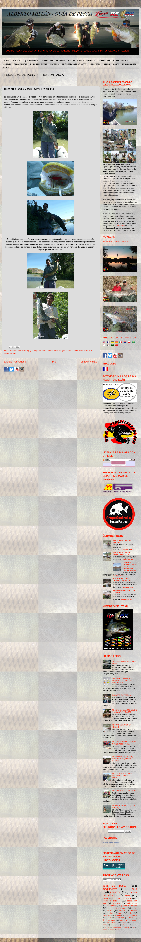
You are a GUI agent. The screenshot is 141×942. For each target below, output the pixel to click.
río (133, 927)
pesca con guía (59, 351)
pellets (130, 913)
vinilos (124, 922)
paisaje (134, 925)
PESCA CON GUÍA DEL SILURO (124, 791)
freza (132, 922)
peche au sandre (129, 906)
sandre (122, 910)
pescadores (117, 927)
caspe (105, 898)
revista (112, 929)
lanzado (118, 915)
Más (131, 549)
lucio (131, 918)
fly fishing (25, 351)
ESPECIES (54, 64)
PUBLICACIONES (129, 64)
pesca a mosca (47, 351)
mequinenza (110, 888)
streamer (13, 353)
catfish (14, 351)
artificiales (120, 918)
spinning (116, 903)
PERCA (6, 68)
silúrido (105, 925)
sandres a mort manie (128, 920)
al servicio (121, 226)
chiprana (134, 911)
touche (118, 929)
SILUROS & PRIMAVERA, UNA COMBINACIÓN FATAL (124, 743)
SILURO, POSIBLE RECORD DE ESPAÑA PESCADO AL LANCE (123, 776)
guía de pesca (35, 351)
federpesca (125, 925)
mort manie (114, 925)
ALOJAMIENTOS (20, 64)
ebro (19, 351)
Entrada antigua (89, 361)
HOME (6, 61)
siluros (110, 910)
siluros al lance (123, 898)
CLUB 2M (7, 64)
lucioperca (111, 906)
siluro (134, 908)
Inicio (53, 361)
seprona (105, 929)
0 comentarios (125, 549)
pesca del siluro (72, 351)
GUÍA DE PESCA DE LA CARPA (74, 64)
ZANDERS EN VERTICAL (122, 695)
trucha (107, 927)
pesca (109, 918)
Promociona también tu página (111, 847)
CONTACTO (16, 61)
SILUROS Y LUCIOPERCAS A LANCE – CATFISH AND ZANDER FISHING (129, 566)
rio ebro (110, 913)
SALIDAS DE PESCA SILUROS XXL (81, 61)
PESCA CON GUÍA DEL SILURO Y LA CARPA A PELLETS (124, 711)
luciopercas (132, 903)
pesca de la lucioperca (117, 908)
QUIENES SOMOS (31, 61)
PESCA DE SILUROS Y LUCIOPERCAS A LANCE (122, 580)
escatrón (115, 892)
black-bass (107, 915)
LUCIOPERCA (94, 64)
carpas (120, 913)
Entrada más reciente (15, 361)
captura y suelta (131, 915)
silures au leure (109, 920)
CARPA (116, 64)
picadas (126, 927)
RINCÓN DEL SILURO (38, 64)
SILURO (107, 64)
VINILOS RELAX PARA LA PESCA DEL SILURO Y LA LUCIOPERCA (122, 680)
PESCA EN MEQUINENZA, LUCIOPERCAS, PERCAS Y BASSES (123, 759)
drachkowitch (111, 922)
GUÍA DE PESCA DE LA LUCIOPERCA (113, 61)
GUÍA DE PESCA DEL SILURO (53, 61)
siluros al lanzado (111, 901)
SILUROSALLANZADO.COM (111, 842)
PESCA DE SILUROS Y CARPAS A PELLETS (121, 553)
